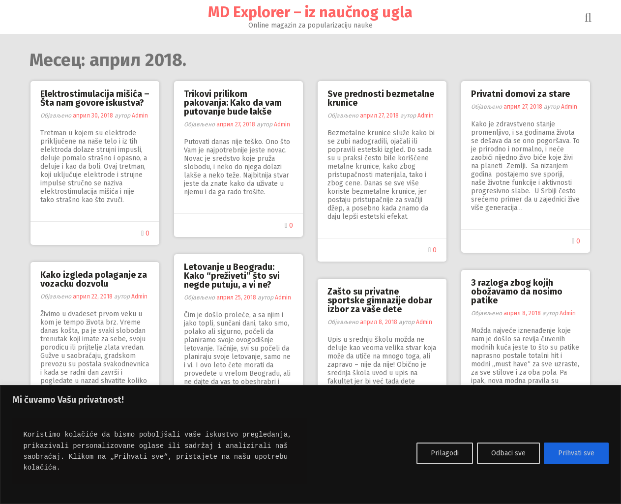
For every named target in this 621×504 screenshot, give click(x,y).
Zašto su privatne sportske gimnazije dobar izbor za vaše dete (380, 300)
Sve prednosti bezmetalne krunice (381, 98)
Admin (140, 115)
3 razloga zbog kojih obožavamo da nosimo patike (517, 291)
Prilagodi (445, 453)
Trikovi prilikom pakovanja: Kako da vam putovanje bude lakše (233, 103)
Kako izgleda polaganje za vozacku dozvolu (94, 279)
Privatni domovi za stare (521, 94)
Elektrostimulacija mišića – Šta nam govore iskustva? (95, 98)
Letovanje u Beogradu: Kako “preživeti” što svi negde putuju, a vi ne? (232, 276)
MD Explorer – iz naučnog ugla (310, 12)
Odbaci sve (508, 453)
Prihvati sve (576, 453)
